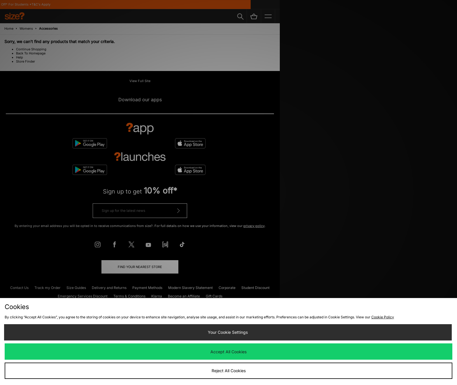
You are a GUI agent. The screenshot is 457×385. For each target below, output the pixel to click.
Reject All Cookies (229, 370)
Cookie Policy (382, 317)
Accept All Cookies (228, 351)
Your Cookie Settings (228, 332)
